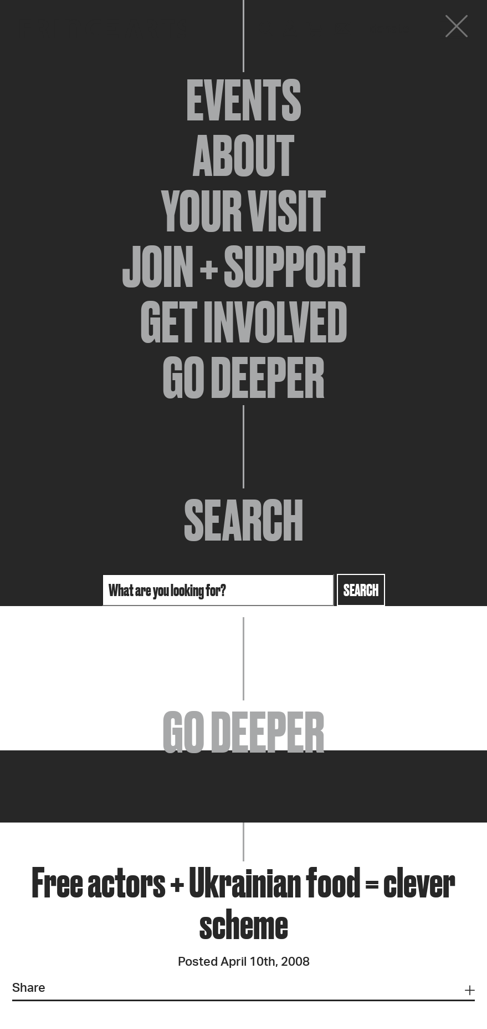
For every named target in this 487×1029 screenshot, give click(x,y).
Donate (389, 29)
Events (243, 100)
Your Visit (243, 211)
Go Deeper (243, 377)
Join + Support (244, 266)
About (244, 155)
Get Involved (243, 322)
